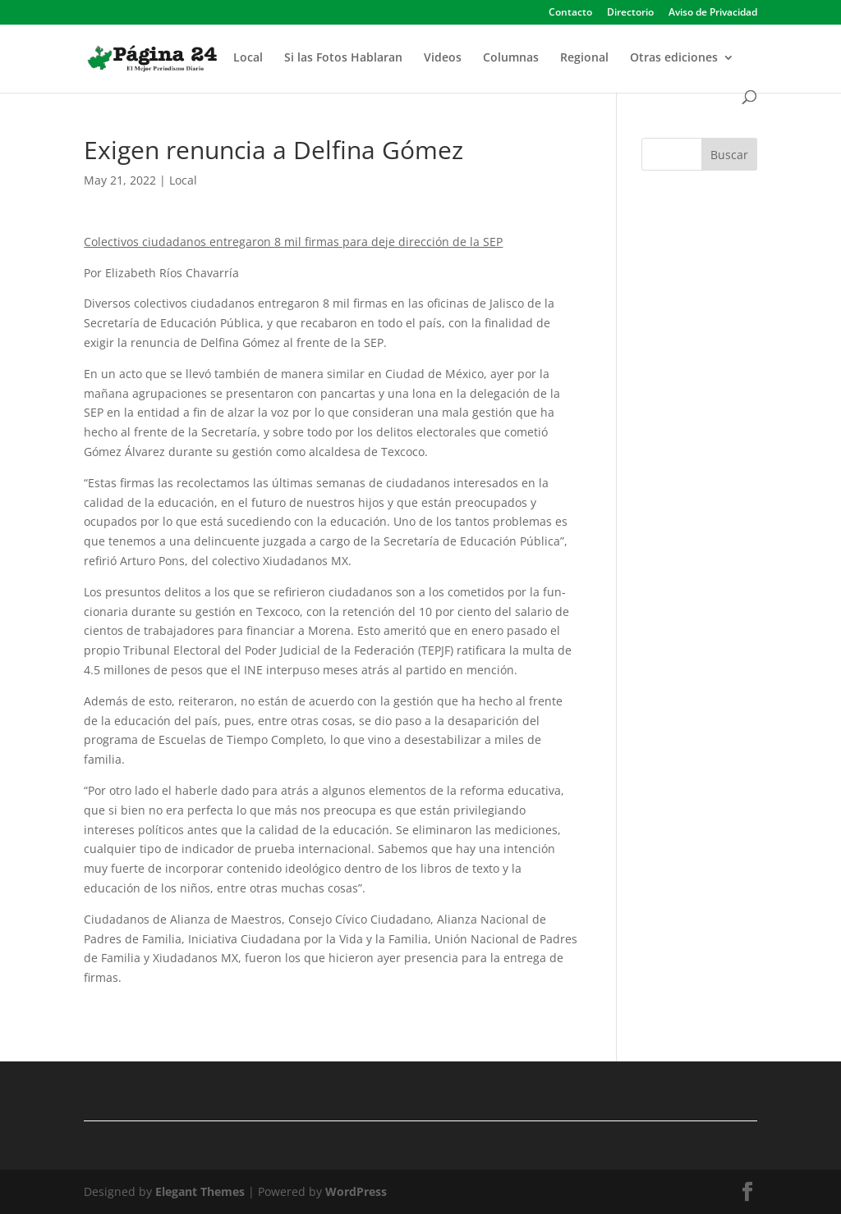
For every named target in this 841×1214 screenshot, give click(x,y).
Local (248, 58)
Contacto (570, 13)
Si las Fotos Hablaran (343, 58)
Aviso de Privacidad (713, 13)
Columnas (511, 58)
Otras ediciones (674, 58)
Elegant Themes (200, 1191)
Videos (443, 58)
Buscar (729, 154)
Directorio (630, 13)
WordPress (356, 1191)
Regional (584, 58)
